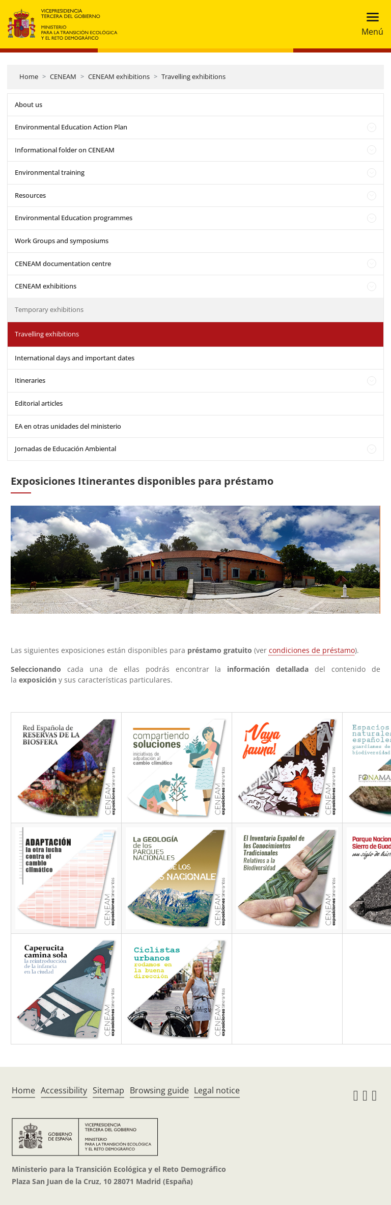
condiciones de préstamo (312, 650)
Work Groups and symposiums (61, 240)
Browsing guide (159, 1090)
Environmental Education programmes (73, 217)
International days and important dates (74, 357)
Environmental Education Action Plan (71, 127)
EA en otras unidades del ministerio (68, 426)
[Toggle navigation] (369, 24)
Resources (30, 195)
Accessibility (64, 1090)
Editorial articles (39, 403)
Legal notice (217, 1090)
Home (28, 76)
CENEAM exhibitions (119, 76)
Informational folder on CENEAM (65, 149)
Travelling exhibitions (193, 76)
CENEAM (63, 76)
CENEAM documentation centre (63, 263)
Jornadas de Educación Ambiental (65, 448)
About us (28, 104)
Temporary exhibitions (49, 309)
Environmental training (50, 172)
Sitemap (108, 1090)
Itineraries (30, 380)
